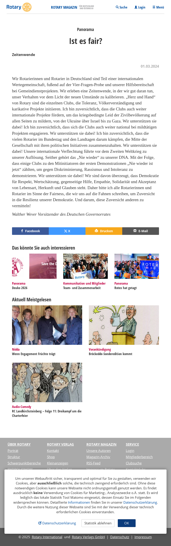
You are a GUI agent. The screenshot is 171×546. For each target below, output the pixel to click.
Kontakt (53, 450)
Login (130, 450)
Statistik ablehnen (98, 523)
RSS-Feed (93, 463)
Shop (51, 457)
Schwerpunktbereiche (24, 463)
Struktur (14, 457)
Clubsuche (134, 463)
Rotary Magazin (101, 444)
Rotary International (47, 537)
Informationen (79, 502)
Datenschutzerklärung (140, 502)
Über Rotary (19, 444)
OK (126, 523)
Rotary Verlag (60, 444)
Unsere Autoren (98, 450)
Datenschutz (119, 537)
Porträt (13, 450)
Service (132, 444)
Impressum (143, 537)
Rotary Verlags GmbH (88, 537)
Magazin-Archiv (98, 457)
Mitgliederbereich (139, 457)
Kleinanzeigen (57, 463)
